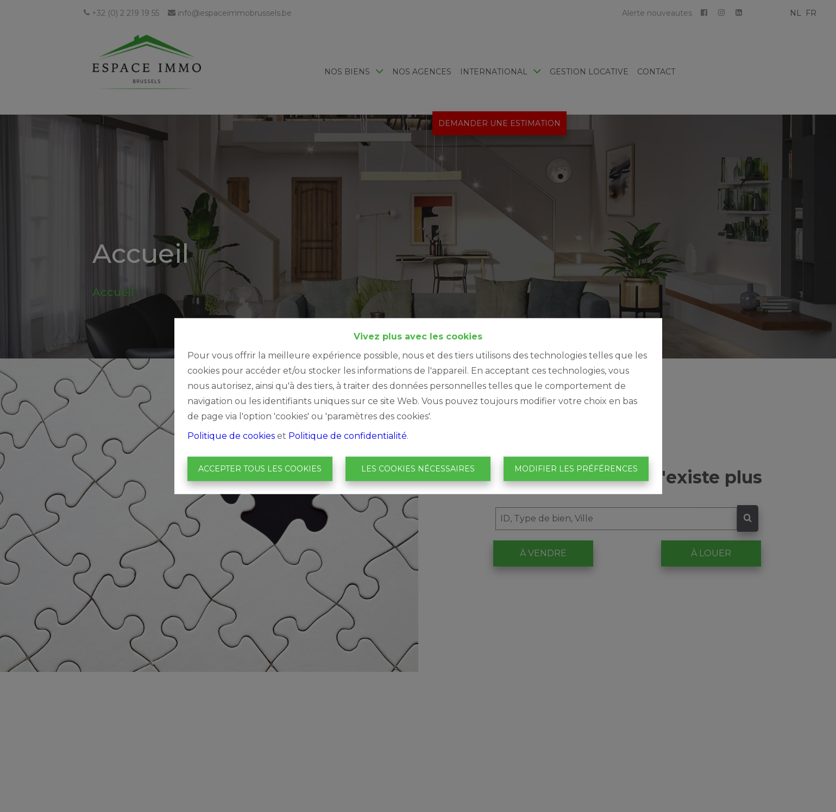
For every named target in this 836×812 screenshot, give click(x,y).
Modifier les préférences (576, 469)
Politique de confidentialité (347, 435)
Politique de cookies (231, 435)
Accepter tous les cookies (260, 469)
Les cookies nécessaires (418, 469)
